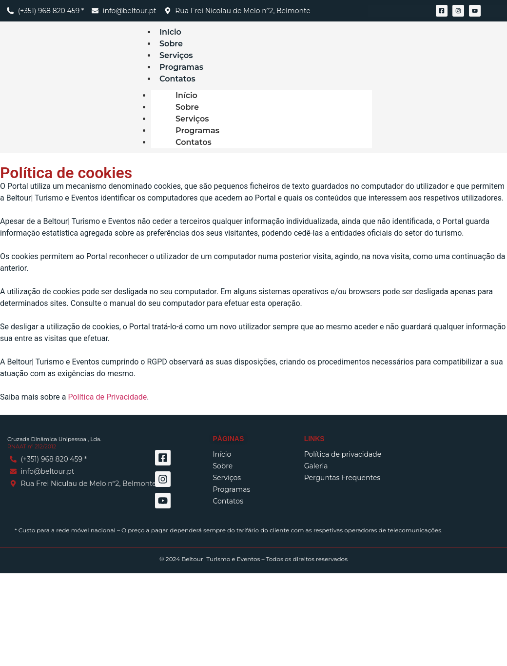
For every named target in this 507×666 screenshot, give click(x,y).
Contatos (177, 78)
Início (186, 95)
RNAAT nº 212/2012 (31, 446)
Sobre (187, 107)
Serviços (192, 118)
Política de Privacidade (107, 397)
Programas (197, 130)
